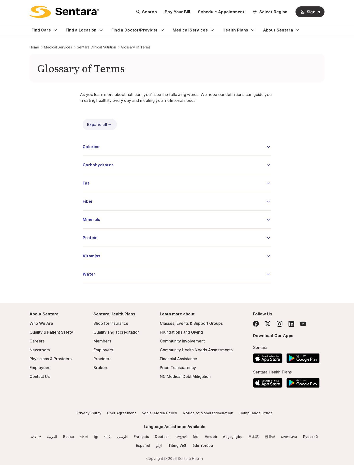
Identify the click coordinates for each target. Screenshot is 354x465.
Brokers (100, 367)
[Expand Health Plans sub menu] (252, 30)
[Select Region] (270, 12)
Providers (102, 358)
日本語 (253, 436)
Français (141, 436)
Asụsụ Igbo (232, 436)
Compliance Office (256, 413)
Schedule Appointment (221, 11)
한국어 (270, 436)
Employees (40, 367)
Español (143, 445)
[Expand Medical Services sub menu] (212, 30)
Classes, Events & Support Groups (191, 323)
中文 (107, 436)
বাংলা (84, 436)
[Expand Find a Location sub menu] (101, 30)
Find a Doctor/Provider (134, 30)
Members (102, 341)
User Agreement (121, 413)
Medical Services (190, 30)
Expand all (99, 124)
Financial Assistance (178, 358)
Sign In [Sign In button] (310, 11)
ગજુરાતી (181, 436)
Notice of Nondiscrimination (208, 413)
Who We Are (41, 323)
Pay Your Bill (177, 11)
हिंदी (196, 436)
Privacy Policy (88, 413)
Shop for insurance (110, 323)
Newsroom (40, 349)
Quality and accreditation (116, 332)
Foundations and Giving (181, 332)
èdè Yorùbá (202, 445)
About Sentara (278, 30)
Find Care (41, 30)
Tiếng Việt (177, 445)
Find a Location (81, 30)
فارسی (122, 436)
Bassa (68, 436)
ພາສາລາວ (289, 436)
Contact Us (40, 376)
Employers (103, 349)
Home (34, 47)
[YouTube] (303, 324)
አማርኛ (36, 436)
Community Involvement (182, 341)
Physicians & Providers (51, 358)
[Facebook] (256, 324)
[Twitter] (268, 324)
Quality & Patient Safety (51, 332)
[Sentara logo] (64, 12)
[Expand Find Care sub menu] (55, 30)
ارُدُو (159, 445)
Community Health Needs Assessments (196, 349)
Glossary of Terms (135, 47)
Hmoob (211, 436)
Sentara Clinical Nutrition (96, 47)
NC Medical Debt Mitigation (185, 376)
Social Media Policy (159, 413)
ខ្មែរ (96, 436)
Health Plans (235, 30)
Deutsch (162, 436)
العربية (52, 436)
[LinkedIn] (291, 323)
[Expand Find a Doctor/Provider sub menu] (162, 30)
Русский (310, 436)
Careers (37, 341)
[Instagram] (279, 323)
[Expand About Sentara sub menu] (297, 30)
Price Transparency (178, 367)
